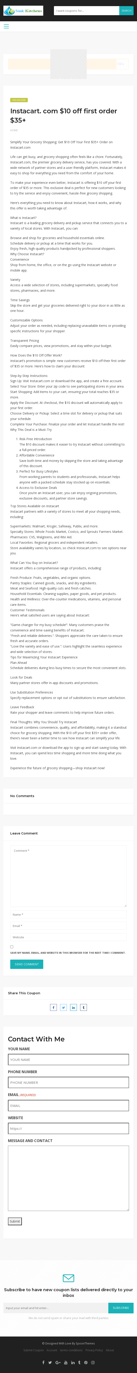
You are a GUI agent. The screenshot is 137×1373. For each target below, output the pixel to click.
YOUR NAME (19, 1048)
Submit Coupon (33, 1350)
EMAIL (22, 1094)
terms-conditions (71, 1350)
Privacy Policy (94, 1350)
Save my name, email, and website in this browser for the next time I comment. (68, 952)
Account (52, 1350)
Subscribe (121, 1308)
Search (126, 10)
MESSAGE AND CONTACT (30, 1140)
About (110, 1350)
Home (14, 130)
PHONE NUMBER (22, 1071)
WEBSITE (15, 1117)
